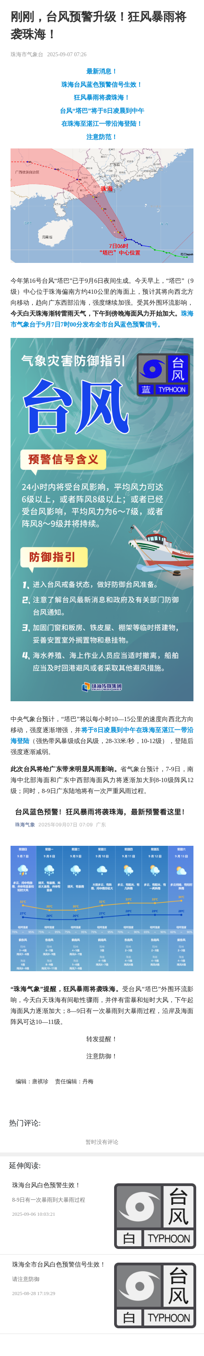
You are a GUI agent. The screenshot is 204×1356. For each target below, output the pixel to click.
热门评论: (25, 1123)
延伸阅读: (25, 1165)
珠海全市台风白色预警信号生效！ (59, 1264)
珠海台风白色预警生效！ (46, 1185)
